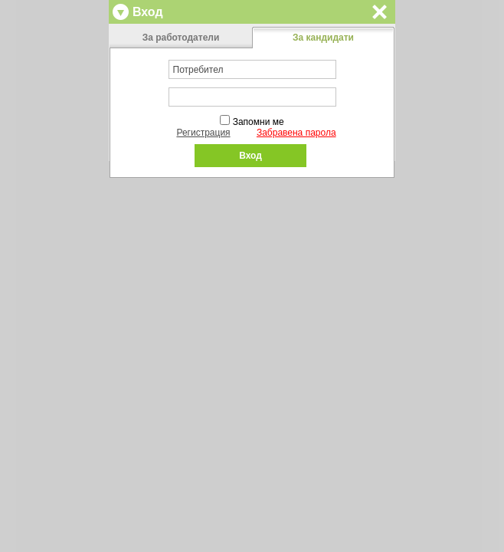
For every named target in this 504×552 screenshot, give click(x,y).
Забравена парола (296, 132)
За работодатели (181, 37)
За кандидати (323, 37)
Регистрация (203, 132)
